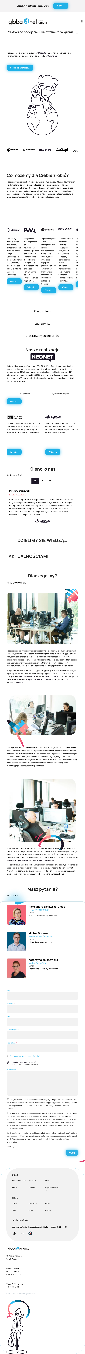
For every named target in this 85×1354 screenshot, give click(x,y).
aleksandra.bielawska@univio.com (43, 915)
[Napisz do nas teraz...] (20, 68)
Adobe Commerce (19, 1180)
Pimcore (32, 1187)
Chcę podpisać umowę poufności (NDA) (23, 1056)
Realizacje (33, 1203)
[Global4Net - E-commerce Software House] (35, 22)
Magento (32, 1180)
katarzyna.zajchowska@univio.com (43, 968)
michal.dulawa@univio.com (40, 942)
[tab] (35, 481)
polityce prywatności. (15, 1128)
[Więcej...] (60, 6)
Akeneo (15, 1187)
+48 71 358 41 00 (12, 1287)
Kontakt (48, 1210)
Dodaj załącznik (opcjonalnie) (24, 1062)
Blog (14, 1210)
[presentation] (35, 481)
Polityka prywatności (20, 1220)
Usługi (14, 1203)
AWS (47, 1180)
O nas (31, 1210)
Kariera (47, 1203)
